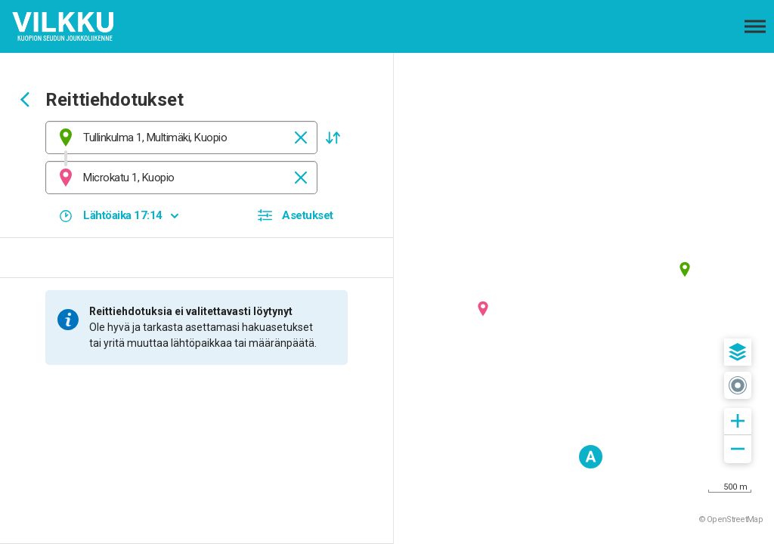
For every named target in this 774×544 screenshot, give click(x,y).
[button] (332, 137)
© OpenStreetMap (730, 519)
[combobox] (181, 137)
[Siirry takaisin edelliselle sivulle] (25, 101)
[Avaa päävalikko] (755, 26)
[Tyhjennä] (300, 137)
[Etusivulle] (87, 26)
